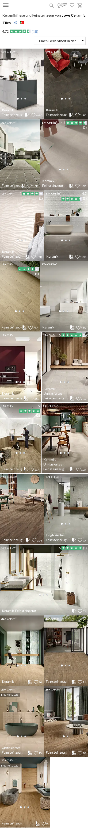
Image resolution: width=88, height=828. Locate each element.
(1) (41, 198)
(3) (85, 198)
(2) (85, 128)
